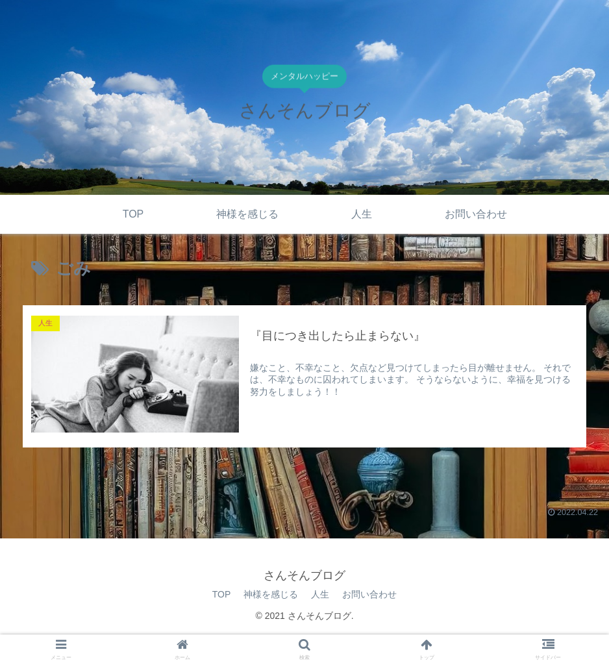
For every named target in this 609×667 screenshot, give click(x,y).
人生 (320, 594)
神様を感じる (270, 594)
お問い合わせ (369, 594)
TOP (221, 594)
